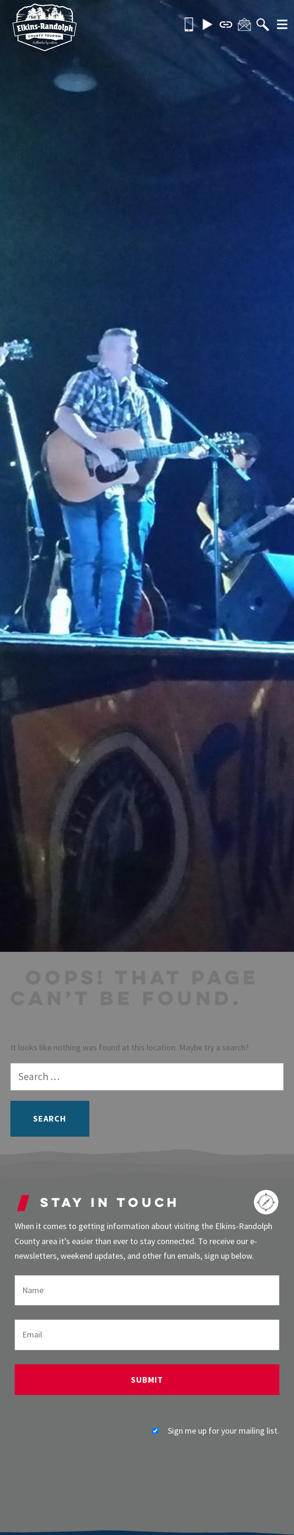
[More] (279, 25)
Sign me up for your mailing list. (215, 1430)
